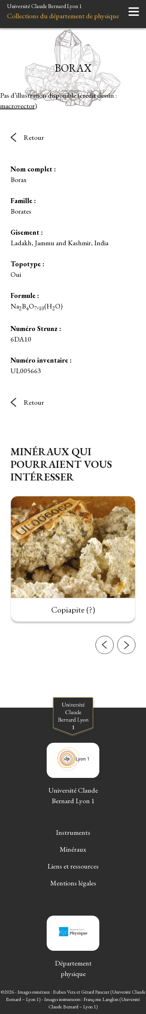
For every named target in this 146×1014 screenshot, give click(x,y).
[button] (104, 654)
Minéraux (73, 849)
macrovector (17, 105)
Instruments (73, 832)
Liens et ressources (73, 866)
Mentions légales (73, 883)
